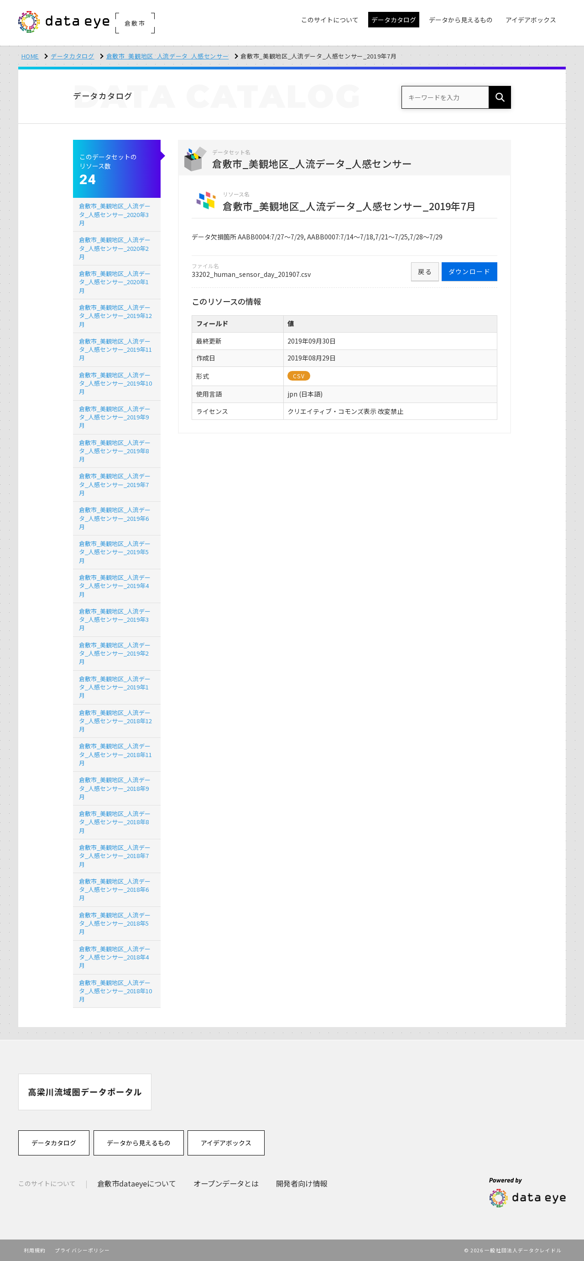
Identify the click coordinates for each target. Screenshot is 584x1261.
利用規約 (35, 1250)
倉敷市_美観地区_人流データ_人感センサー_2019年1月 (115, 686)
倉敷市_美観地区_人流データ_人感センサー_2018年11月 (115, 754)
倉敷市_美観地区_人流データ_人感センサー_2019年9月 (115, 416)
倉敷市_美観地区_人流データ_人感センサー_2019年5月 (115, 551)
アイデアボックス (226, 1142)
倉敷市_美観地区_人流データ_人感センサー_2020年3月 (115, 214)
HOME (30, 56)
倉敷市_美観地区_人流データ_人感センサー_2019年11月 (115, 349)
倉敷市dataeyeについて (136, 1183)
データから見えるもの (139, 1142)
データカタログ (72, 56)
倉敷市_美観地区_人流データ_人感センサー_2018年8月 (115, 821)
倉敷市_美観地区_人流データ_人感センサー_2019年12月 (115, 315)
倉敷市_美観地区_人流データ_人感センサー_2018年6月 (115, 889)
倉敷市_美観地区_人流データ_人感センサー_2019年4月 (115, 585)
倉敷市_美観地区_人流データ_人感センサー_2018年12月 (115, 720)
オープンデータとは (226, 1183)
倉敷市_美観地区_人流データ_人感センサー (167, 56)
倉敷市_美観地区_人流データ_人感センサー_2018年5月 (115, 923)
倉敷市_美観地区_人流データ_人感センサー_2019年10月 (115, 383)
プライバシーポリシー (82, 1250)
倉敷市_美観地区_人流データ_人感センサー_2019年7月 (115, 484)
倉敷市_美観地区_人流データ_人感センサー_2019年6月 (115, 517)
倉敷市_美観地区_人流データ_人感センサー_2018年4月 (115, 957)
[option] (85, 1092)
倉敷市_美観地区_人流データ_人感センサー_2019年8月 (115, 450)
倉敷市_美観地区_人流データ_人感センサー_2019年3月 (115, 619)
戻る (425, 271)
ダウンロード (469, 271)
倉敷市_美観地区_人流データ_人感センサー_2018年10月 (115, 990)
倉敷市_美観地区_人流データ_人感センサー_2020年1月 (115, 281)
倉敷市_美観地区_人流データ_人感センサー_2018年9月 (115, 787)
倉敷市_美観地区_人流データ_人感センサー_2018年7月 (115, 855)
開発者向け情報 (301, 1183)
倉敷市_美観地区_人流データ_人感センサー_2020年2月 (115, 247)
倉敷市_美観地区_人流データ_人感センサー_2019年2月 (115, 653)
